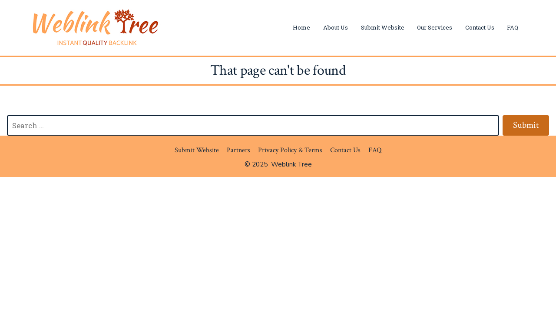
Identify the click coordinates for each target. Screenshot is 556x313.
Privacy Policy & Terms (290, 150)
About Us (335, 27)
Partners (238, 150)
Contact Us (479, 27)
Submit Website (382, 27)
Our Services (434, 27)
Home (301, 27)
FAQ (512, 27)
